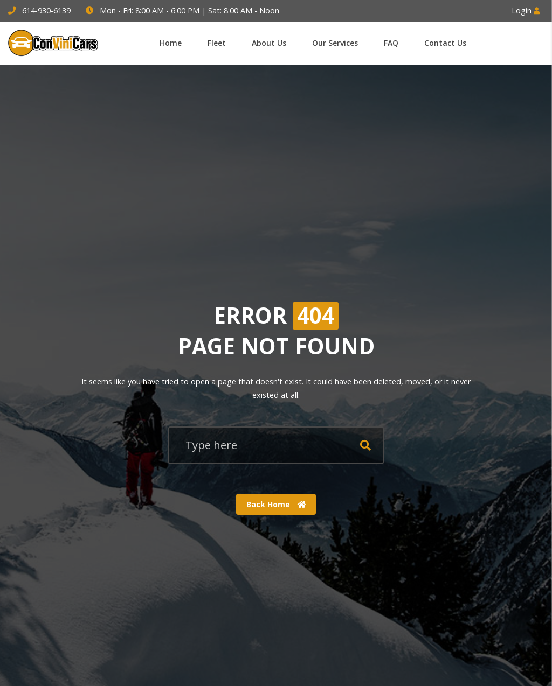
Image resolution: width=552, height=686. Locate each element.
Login (526, 10)
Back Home (276, 504)
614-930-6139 (46, 10)
